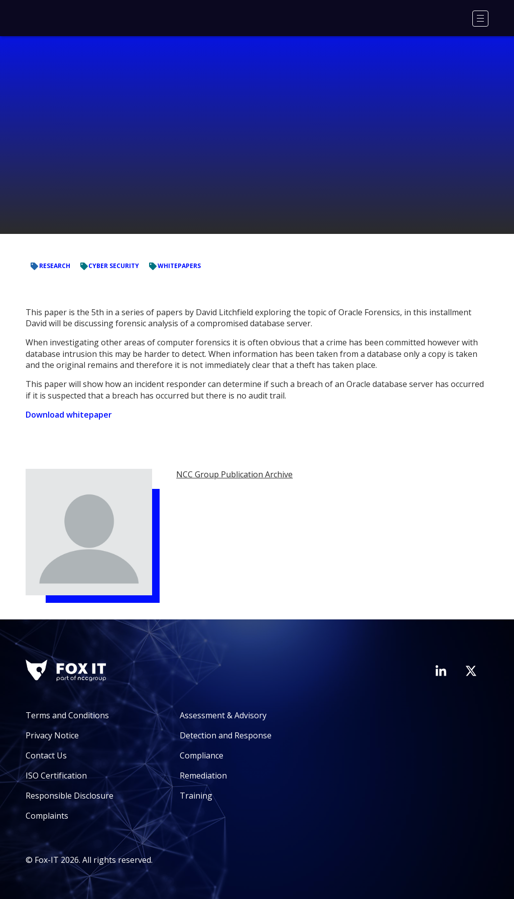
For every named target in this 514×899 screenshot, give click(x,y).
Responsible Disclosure (69, 795)
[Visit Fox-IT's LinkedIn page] (440, 670)
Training (196, 795)
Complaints (47, 815)
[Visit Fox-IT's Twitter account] (470, 671)
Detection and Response (226, 735)
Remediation (203, 775)
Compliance (201, 755)
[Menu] (480, 19)
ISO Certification (56, 775)
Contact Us (46, 755)
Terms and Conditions (67, 715)
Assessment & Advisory (223, 715)
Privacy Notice (52, 735)
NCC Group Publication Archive (234, 474)
